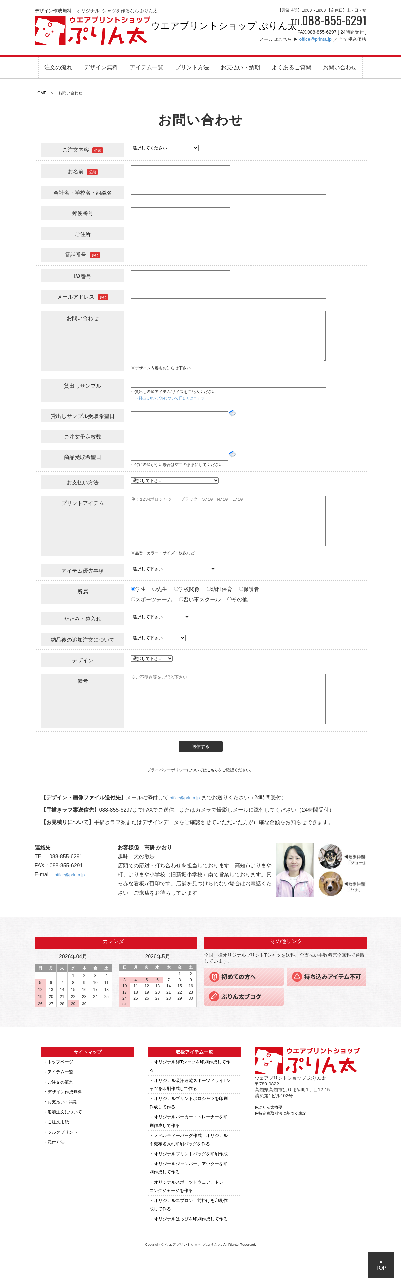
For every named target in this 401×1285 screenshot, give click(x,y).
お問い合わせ (340, 67)
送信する (200, 746)
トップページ (61, 1065)
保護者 (249, 589)
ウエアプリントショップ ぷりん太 (93, 30)
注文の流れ (58, 67)
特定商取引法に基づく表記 (287, 1116)
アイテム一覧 (146, 67)
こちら (213, 770)
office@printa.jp (315, 39)
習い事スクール (200, 599)
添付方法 (57, 1145)
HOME (41, 93)
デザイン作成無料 (66, 1095)
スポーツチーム (151, 599)
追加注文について (66, 1115)
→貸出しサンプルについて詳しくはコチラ (173, 398)
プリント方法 (192, 67)
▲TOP (381, 1265)
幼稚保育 (219, 589)
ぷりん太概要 (272, 1110)
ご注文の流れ (61, 1085)
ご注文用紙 (59, 1125)
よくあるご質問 (291, 67)
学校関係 (187, 589)
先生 (159, 589)
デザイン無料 (101, 67)
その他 (237, 599)
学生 (138, 589)
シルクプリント (64, 1135)
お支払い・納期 (240, 67)
